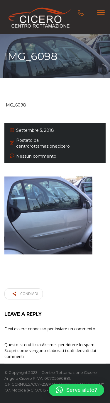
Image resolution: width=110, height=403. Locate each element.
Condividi (25, 293)
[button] (76, 390)
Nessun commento (36, 156)
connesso (37, 329)
